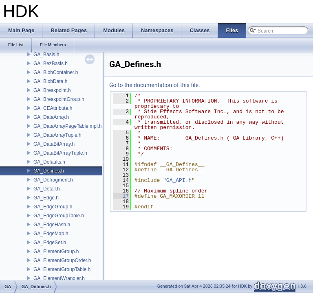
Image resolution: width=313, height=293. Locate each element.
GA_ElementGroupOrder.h (62, 260)
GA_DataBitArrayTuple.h (60, 153)
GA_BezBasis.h (50, 63)
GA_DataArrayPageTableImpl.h (67, 126)
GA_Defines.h (48, 171)
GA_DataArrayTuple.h (57, 135)
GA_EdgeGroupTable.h (58, 216)
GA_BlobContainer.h (55, 72)
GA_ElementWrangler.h (59, 278)
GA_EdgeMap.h (50, 233)
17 (121, 196)
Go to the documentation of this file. (154, 85)
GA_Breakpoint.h (52, 90)
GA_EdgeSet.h (49, 242)
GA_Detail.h (46, 189)
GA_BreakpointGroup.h (58, 99)
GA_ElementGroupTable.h (61, 269)
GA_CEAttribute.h (52, 108)
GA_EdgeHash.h (51, 224)
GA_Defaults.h (49, 162)
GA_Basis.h (46, 54)
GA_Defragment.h (53, 180)
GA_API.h (179, 180)
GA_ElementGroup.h (56, 251)
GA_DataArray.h (51, 117)
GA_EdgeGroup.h (52, 207)
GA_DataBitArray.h (54, 144)
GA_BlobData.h (50, 81)
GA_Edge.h (46, 198)
